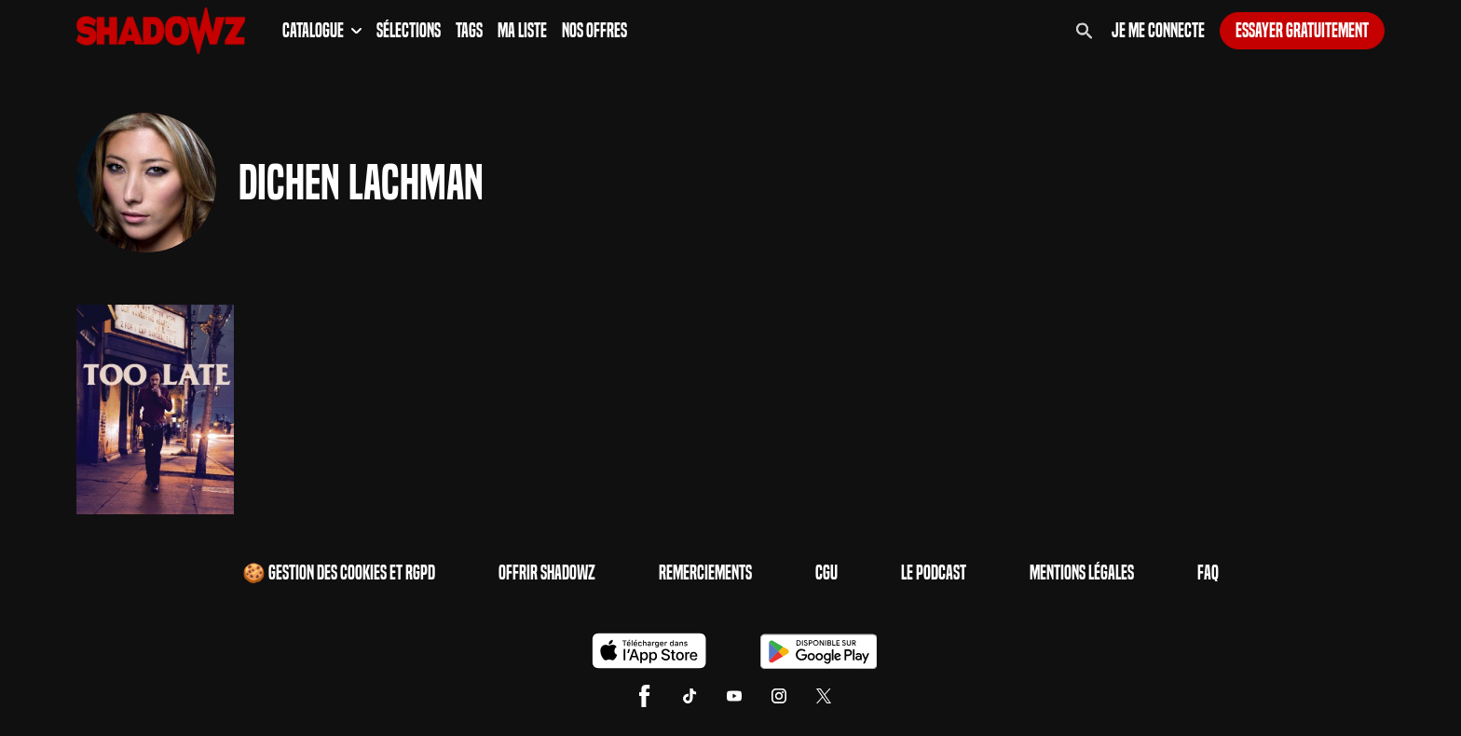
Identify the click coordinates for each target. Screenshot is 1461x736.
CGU (826, 573)
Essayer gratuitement (1302, 31)
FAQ (1208, 573)
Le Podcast (933, 573)
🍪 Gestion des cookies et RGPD (338, 573)
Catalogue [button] (322, 31)
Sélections (408, 31)
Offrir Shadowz (546, 573)
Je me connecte (1158, 31)
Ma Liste (522, 31)
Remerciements (705, 573)
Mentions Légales (1082, 573)
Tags (469, 31)
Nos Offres (594, 31)
